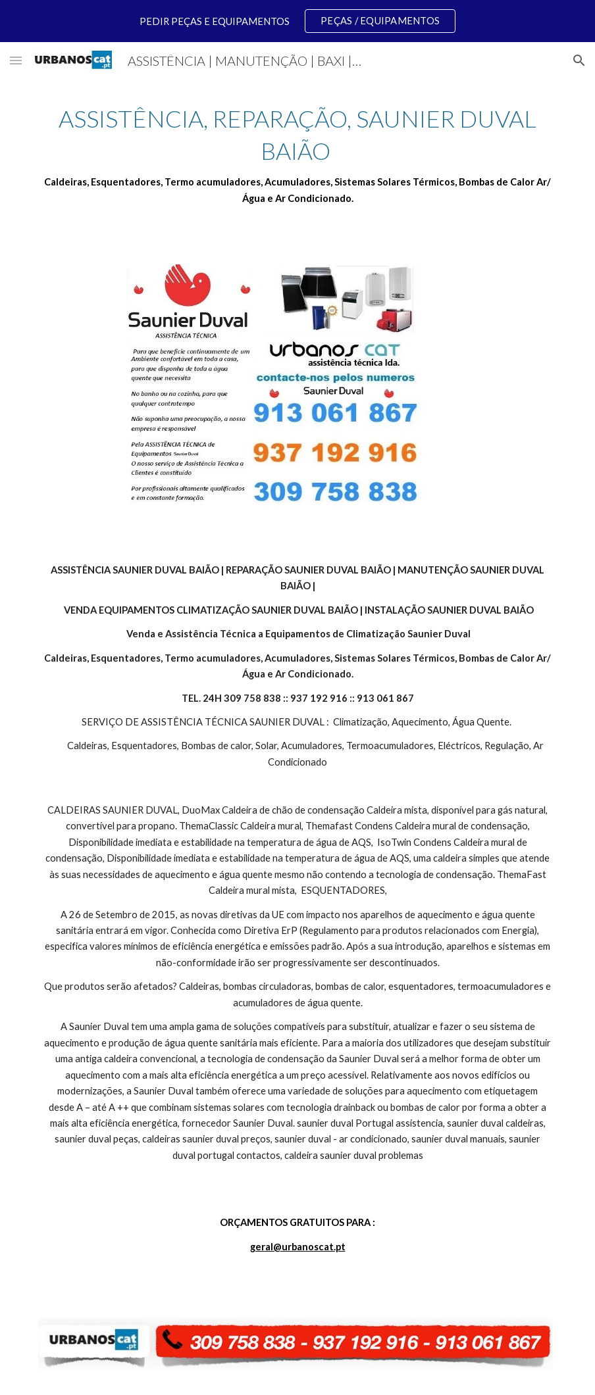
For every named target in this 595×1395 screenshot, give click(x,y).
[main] (297, 154)
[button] (16, 60)
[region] (297, 21)
